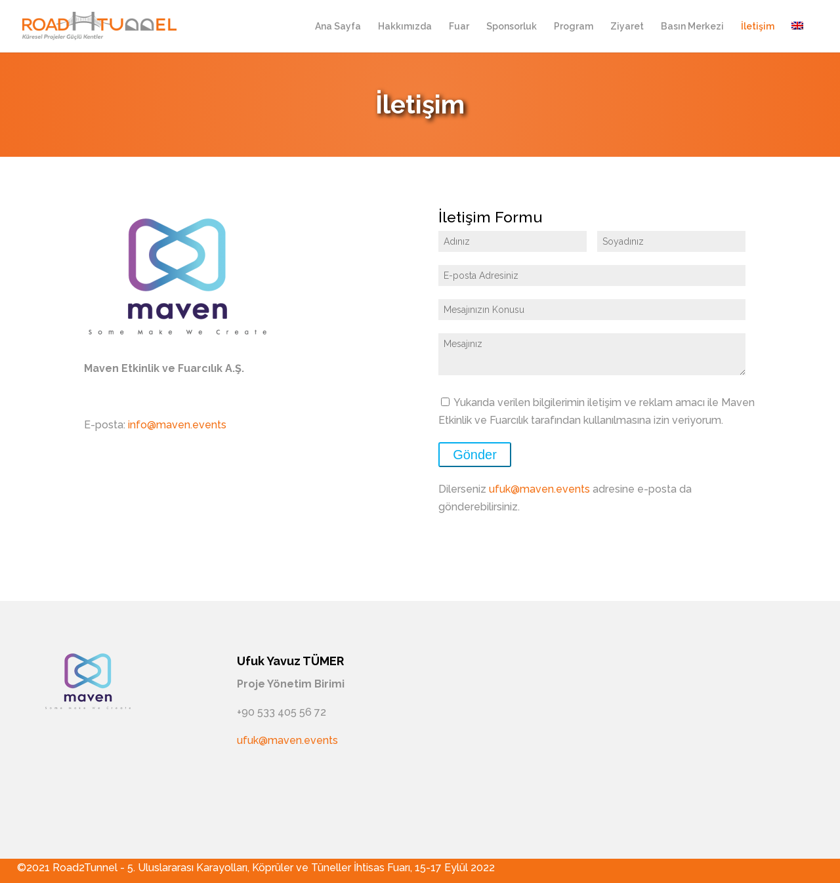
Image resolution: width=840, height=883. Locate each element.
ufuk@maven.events (539, 489)
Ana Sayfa (338, 26)
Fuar (459, 26)
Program (573, 26)
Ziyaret (627, 26)
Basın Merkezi (692, 26)
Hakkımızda (405, 26)
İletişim (757, 26)
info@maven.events (177, 425)
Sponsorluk (511, 26)
